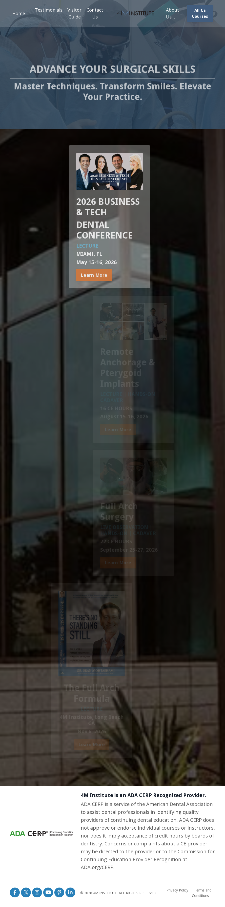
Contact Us (94, 13)
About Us (172, 13)
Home (18, 13)
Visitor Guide (74, 13)
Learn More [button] (91, 275)
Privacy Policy (177, 890)
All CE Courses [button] (200, 13)
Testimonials (48, 10)
